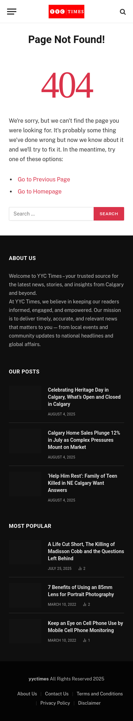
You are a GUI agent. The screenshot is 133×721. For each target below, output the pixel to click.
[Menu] (11, 12)
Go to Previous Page (44, 179)
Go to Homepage (40, 191)
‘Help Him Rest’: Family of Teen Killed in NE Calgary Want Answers (82, 483)
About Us (27, 693)
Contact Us (56, 693)
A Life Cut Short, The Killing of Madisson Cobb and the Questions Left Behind (86, 551)
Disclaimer (89, 703)
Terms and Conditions (100, 693)
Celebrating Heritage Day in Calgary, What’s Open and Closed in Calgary (84, 397)
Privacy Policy (55, 703)
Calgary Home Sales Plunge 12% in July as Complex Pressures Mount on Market (84, 440)
